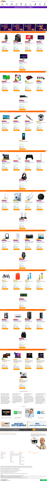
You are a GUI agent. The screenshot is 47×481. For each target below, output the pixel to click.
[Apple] (21, 4)
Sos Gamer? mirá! (4, 151)
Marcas (11, 458)
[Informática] (25, 4)
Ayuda (20, 459)
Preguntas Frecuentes (21, 460)
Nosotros (2, 456)
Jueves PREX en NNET (21, 464)
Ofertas (11, 459)
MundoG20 (20, 456)
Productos (11, 457)
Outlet (11, 460)
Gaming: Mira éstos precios (6, 32)
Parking (11, 456)
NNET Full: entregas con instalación (6, 417)
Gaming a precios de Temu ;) (6, 71)
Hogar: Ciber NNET (4, 111)
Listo (34, 429)
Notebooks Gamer (4, 349)
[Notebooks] (2, 4)
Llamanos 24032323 (29, 417)
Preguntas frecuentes (23, 391)
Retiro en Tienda (12, 452)
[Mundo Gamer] (11, 4)
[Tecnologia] (16, 4)
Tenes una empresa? (41, 417)
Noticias (23, 406)
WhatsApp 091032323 (17, 417)
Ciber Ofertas (3, 270)
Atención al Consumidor (3, 452)
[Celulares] (30, 4)
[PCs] (7, 4)
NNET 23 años (21, 452)
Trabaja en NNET (3, 457)
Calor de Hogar (3, 309)
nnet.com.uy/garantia (5, 479)
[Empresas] (44, 4)
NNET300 (20, 458)
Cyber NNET (3, 230)
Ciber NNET (3, 190)
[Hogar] (35, 4)
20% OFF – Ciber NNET (22, 457)
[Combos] (40, 4)
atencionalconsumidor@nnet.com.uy (6, 480)
